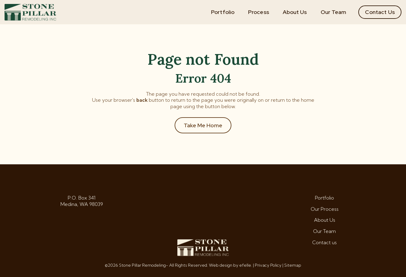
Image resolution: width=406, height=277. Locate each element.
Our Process (325, 209)
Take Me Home (203, 125)
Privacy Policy (268, 265)
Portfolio (222, 12)
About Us (295, 12)
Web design (220, 265)
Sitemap (292, 265)
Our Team (333, 12)
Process (258, 12)
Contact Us (380, 12)
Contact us (324, 242)
